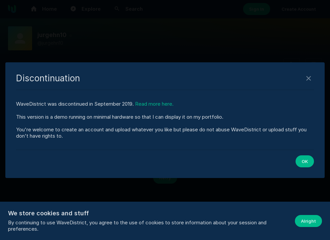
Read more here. (154, 104)
